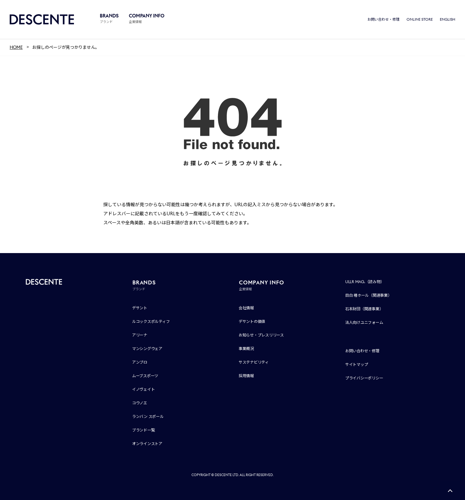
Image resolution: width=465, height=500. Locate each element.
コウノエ (139, 402)
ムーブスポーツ (145, 375)
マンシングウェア (147, 348)
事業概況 (246, 348)
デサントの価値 (252, 321)
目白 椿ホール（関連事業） (368, 295)
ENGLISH (447, 19)
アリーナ (139, 335)
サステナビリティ (254, 362)
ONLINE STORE (420, 19)
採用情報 (246, 375)
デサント (139, 307)
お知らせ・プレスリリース (261, 335)
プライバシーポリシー (364, 378)
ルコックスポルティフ (151, 321)
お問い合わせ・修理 (383, 19)
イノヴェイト (143, 389)
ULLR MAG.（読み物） (364, 281)
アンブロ (139, 362)
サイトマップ (356, 364)
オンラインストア (147, 443)
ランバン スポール (148, 416)
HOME (16, 47)
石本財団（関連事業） (364, 308)
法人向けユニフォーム (364, 322)
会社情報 (246, 307)
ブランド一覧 (143, 430)
